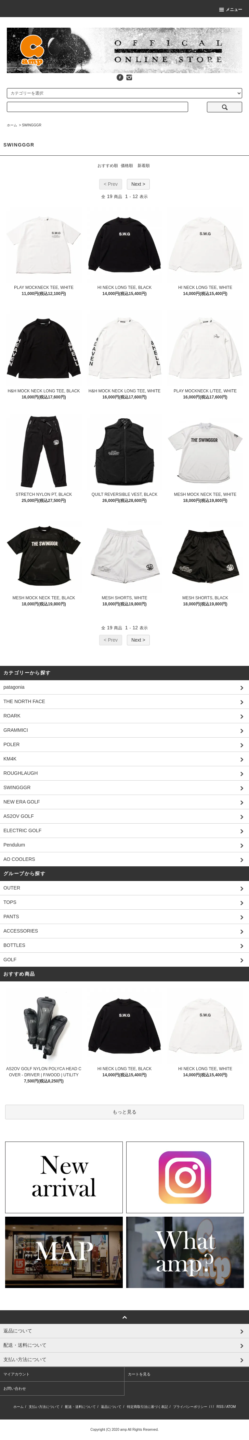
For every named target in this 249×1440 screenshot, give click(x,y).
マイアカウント (16, 1374)
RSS (220, 1407)
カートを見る (139, 1374)
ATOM (231, 1407)
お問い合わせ (14, 1388)
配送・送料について (80, 1407)
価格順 (127, 165)
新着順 (143, 165)
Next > (138, 184)
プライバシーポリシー (190, 1407)
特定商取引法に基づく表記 (147, 1407)
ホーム (12, 125)
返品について (111, 1407)
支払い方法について (44, 1407)
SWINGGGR (31, 125)
